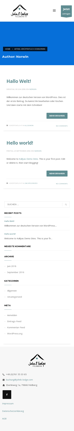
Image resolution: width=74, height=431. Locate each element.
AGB (4, 418)
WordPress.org (14, 333)
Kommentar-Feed (16, 327)
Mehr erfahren (57, 115)
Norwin (32, 89)
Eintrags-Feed (14, 321)
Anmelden (12, 315)
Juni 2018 (11, 266)
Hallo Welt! (18, 81)
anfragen (66, 12)
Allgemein (28, 125)
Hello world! (19, 143)
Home (7, 49)
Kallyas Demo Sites (28, 158)
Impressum (8, 403)
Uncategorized (30, 183)
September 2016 (15, 272)
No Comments (62, 126)
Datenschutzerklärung (13, 411)
